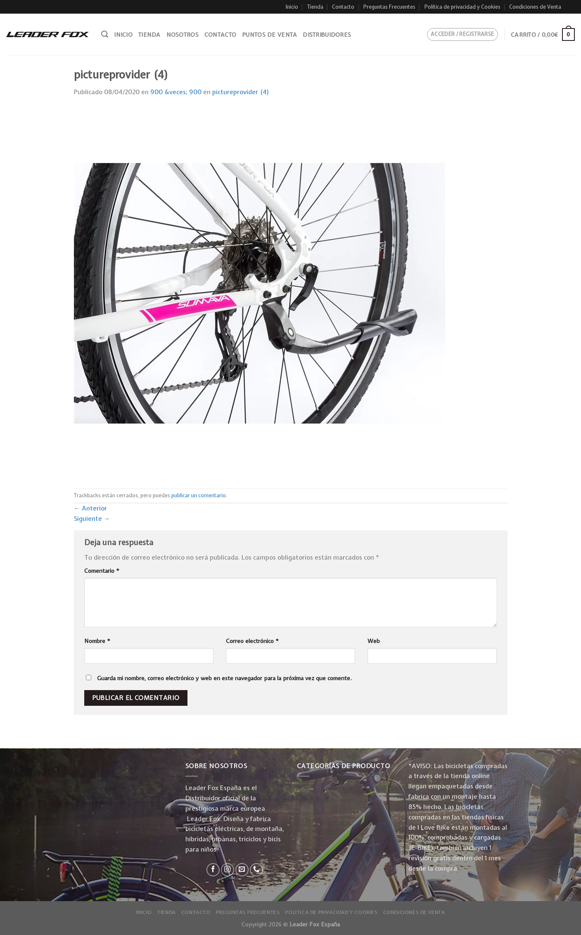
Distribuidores (327, 34)
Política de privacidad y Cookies (462, 6)
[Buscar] (104, 34)
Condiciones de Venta (535, 6)
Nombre (97, 641)
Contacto (343, 6)
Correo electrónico (252, 641)
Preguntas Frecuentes (389, 6)
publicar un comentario (198, 495)
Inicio (292, 6)
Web (374, 641)
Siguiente (92, 518)
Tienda (315, 6)
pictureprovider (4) (240, 92)
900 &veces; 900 (176, 92)
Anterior (90, 508)
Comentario (101, 570)
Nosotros (182, 34)
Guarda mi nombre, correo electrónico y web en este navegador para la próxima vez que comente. (224, 678)
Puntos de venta (269, 34)
